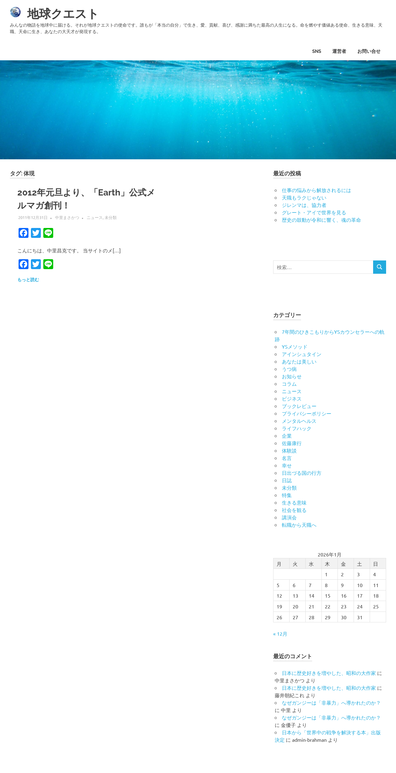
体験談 (289, 450)
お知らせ (292, 376)
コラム (289, 383)
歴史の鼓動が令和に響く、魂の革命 (321, 220)
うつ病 (289, 369)
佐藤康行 (292, 443)
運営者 (339, 51)
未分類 (111, 217)
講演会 (289, 517)
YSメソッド (295, 346)
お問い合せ (369, 51)
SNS (316, 51)
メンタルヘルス (299, 421)
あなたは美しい (299, 361)
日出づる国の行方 (301, 473)
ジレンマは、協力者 (304, 205)
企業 (287, 435)
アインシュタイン (301, 354)
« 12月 (280, 633)
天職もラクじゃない (304, 197)
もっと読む (28, 279)
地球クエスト (63, 14)
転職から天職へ (299, 525)
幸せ (287, 465)
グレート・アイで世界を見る (314, 212)
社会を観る (294, 510)
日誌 (287, 480)
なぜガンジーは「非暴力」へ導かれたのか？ (331, 702)
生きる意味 (294, 502)
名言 (287, 458)
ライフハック (297, 428)
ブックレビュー (299, 406)
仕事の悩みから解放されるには (316, 190)
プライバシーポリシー (306, 413)
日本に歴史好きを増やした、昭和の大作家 (329, 673)
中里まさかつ (67, 217)
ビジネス (292, 398)
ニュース (95, 217)
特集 (287, 495)
